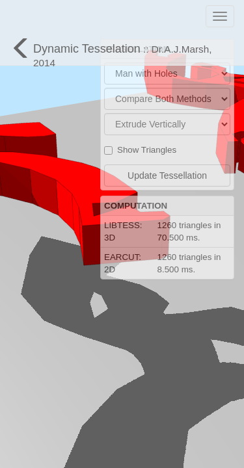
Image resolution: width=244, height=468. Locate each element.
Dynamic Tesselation (110, 51)
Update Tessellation (167, 175)
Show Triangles (140, 150)
